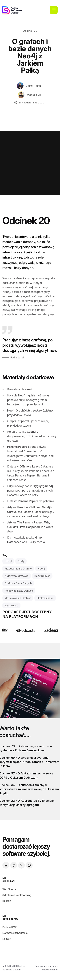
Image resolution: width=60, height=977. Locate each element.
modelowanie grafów (18, 598)
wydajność (11, 605)
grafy (21, 561)
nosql (8, 561)
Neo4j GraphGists (19, 410)
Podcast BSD (9, 927)
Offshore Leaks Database (36, 466)
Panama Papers (17, 446)
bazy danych (42, 576)
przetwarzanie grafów (18, 568)
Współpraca (9, 889)
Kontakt (6, 900)
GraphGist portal (18, 421)
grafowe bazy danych (18, 583)
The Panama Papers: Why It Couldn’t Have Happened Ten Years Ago (30, 527)
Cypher (31, 431)
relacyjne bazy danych (19, 590)
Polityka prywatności (46, 966)
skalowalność (45, 598)
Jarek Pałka (33, 85)
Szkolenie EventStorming (16, 895)
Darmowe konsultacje (15, 933)
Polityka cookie (49, 969)
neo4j (41, 568)
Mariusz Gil (34, 94)
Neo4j (28, 389)
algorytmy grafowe (16, 576)
